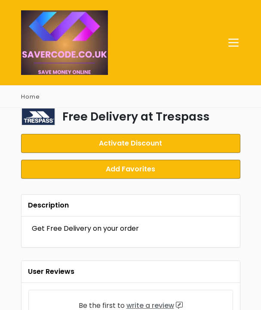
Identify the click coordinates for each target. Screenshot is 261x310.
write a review (150, 304)
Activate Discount (130, 143)
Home (30, 96)
